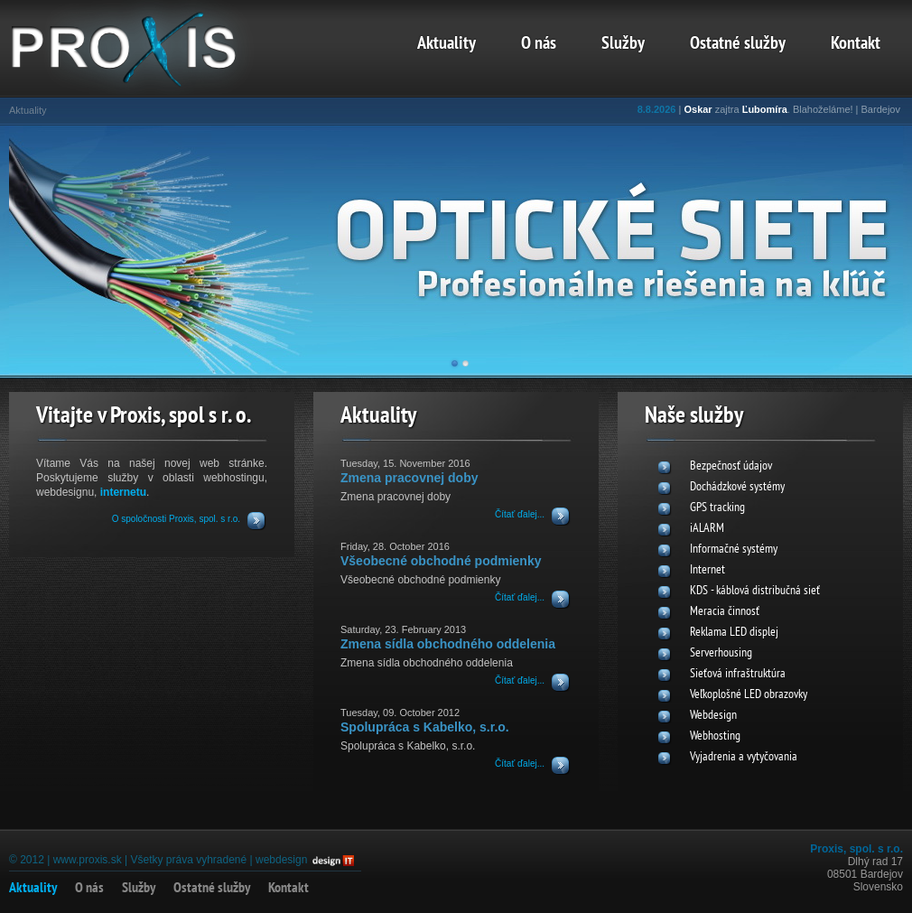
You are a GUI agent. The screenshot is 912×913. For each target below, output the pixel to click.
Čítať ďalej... (519, 514)
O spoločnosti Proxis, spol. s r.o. (176, 519)
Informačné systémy (733, 549)
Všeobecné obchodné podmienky (441, 561)
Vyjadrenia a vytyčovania (743, 757)
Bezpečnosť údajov (731, 466)
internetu (123, 492)
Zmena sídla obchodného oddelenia (447, 644)
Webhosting (715, 736)
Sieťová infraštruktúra (738, 674)
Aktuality (446, 44)
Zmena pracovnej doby (409, 477)
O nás (538, 44)
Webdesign (713, 716)
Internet (707, 570)
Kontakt (855, 44)
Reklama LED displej (734, 632)
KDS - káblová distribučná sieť (755, 591)
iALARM (707, 529)
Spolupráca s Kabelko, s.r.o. (424, 727)
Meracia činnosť (724, 612)
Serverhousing (721, 653)
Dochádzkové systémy (737, 487)
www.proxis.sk (87, 859)
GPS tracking (717, 508)
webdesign (281, 859)
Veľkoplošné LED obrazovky (748, 695)
